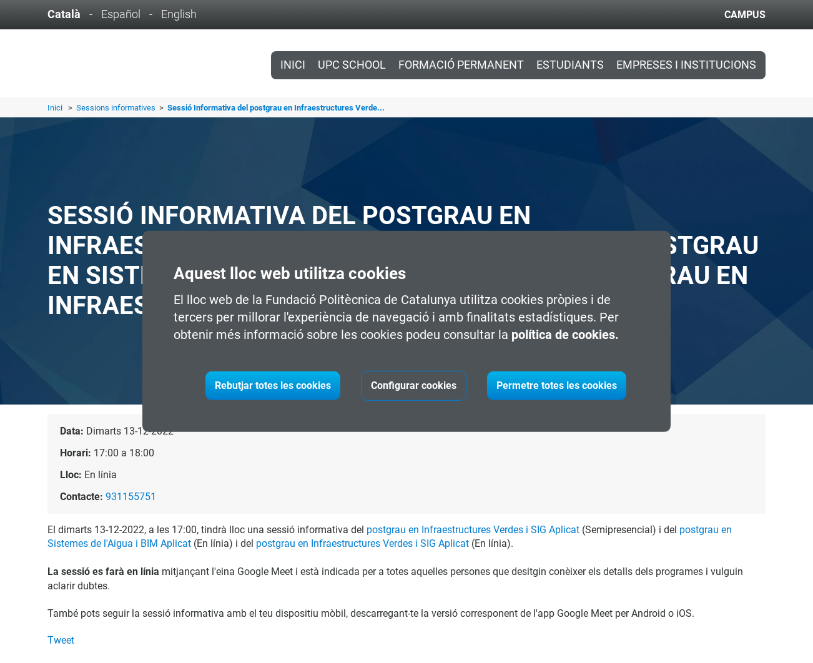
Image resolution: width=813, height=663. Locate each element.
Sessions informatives (116, 107)
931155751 (131, 497)
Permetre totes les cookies (556, 385)
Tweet (60, 640)
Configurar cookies (413, 385)
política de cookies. (565, 334)
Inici (292, 65)
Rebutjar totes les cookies (273, 385)
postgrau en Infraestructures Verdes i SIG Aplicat (473, 530)
